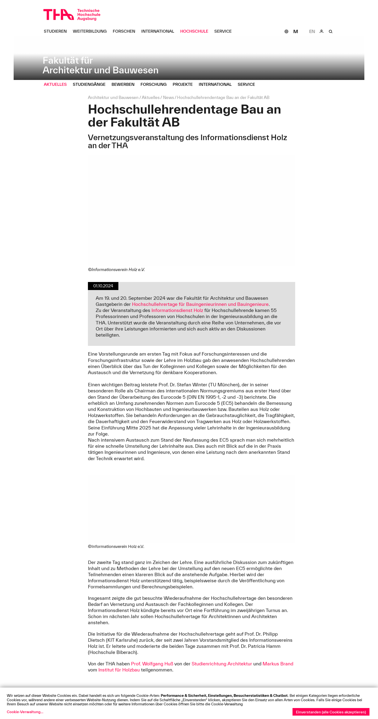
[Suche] (330, 31)
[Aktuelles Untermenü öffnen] (57, 84)
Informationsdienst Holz (177, 310)
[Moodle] (295, 31)
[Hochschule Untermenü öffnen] (196, 31)
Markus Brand (278, 663)
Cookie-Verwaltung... (25, 712)
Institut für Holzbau (119, 669)
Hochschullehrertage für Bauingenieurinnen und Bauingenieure (200, 304)
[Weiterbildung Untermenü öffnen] (92, 31)
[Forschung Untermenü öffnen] (155, 84)
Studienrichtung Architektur (222, 663)
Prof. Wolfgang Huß (152, 663)
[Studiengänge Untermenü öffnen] (91, 84)
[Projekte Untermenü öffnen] (184, 84)
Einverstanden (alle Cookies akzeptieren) (331, 712)
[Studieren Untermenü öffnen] (57, 31)
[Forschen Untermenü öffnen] (126, 31)
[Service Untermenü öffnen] (224, 31)
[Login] (321, 31)
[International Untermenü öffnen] (159, 31)
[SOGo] (286, 31)
